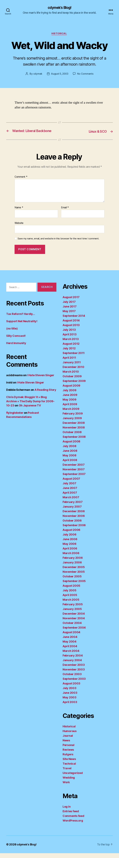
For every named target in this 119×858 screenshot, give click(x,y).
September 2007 (74, 478)
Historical (59, 34)
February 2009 (73, 418)
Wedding (69, 782)
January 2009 (72, 423)
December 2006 (74, 516)
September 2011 (74, 357)
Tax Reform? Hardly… (20, 318)
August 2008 (71, 446)
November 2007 (74, 474)
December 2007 (74, 469)
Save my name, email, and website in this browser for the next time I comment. (58, 243)
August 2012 (71, 348)
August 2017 (71, 302)
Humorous (70, 735)
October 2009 (72, 381)
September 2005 (74, 585)
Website (19, 227)
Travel (67, 773)
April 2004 (70, 651)
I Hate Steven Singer (40, 380)
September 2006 (74, 530)
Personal (68, 749)
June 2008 (70, 455)
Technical (69, 768)
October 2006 (72, 525)
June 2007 (70, 492)
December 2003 (74, 669)
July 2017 (69, 306)
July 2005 (69, 595)
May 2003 (69, 702)
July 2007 (69, 488)
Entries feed (71, 816)
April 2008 (70, 464)
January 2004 (72, 665)
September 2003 (74, 683)
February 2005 (73, 609)
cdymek (37, 74)
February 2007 (73, 506)
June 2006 (70, 544)
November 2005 (74, 576)
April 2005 (70, 599)
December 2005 (74, 571)
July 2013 (69, 334)
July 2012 (69, 353)
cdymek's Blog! (59, 8)
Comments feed (73, 820)
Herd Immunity (16, 348)
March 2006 (71, 558)
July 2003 (69, 692)
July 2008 (69, 451)
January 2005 (72, 613)
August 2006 (71, 534)
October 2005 (72, 581)
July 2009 (69, 395)
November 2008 (74, 432)
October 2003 (72, 679)
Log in (67, 811)
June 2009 (70, 399)
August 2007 (71, 483)
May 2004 (69, 646)
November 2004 (74, 623)
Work (66, 787)
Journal (68, 740)
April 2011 (69, 362)
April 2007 (70, 497)
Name (19, 212)
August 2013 (71, 330)
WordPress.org (73, 825)
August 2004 (71, 637)
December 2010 (73, 371)
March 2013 (71, 343)
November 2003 (74, 674)
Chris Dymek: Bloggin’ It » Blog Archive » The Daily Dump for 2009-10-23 (30, 406)
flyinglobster (14, 417)
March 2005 (71, 604)
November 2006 (74, 520)
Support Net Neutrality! (21, 326)
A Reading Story (45, 394)
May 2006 (69, 548)
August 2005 (71, 590)
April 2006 (70, 553)
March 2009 (71, 413)
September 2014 (74, 320)
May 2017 (69, 316)
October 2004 (72, 627)
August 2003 (71, 688)
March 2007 (71, 502)
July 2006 (69, 539)
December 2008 (74, 427)
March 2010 (71, 376)
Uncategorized (73, 777)
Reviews (68, 754)
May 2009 (69, 404)
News (66, 745)
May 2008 (69, 460)
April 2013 (69, 339)
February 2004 (73, 660)
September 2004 (74, 632)
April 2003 (70, 706)
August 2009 (71, 390)
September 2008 (74, 441)
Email (65, 212)
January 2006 (72, 567)
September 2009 (74, 385)
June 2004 (70, 641)
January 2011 (72, 367)
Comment (21, 181)
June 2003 (70, 697)
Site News (69, 763)
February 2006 (73, 562)
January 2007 (72, 511)
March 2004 (71, 655)
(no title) (12, 333)
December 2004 (74, 618)
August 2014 (71, 325)
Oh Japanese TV (30, 410)
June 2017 (70, 311)
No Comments (86, 74)
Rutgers (68, 759)
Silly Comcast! (16, 340)
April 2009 (70, 409)
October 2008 (72, 437)
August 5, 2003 (60, 74)
